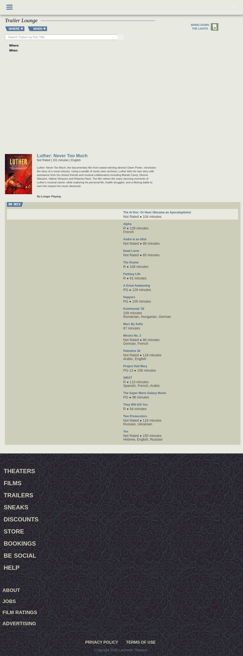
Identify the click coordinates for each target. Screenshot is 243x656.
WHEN (37, 28)
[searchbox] (61, 37)
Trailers (18, 494)
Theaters (19, 470)
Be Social (20, 555)
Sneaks (16, 506)
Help (11, 567)
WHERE (14, 28)
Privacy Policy (101, 642)
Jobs (9, 601)
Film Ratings (19, 612)
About (11, 590)
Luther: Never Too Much (62, 156)
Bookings (20, 543)
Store (14, 531)
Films (12, 482)
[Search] (120, 37)
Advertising (19, 623)
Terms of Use (141, 642)
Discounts (21, 519)
